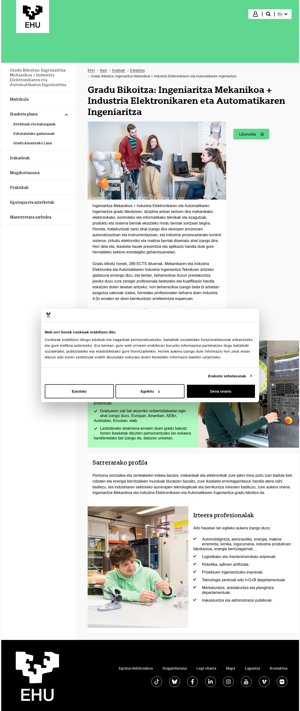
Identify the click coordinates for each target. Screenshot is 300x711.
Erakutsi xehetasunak (227, 376)
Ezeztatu (79, 391)
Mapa (230, 668)
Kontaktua (278, 668)
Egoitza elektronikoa (136, 668)
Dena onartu (220, 391)
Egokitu (150, 391)
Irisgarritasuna (174, 668)
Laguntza (252, 668)
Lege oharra (206, 668)
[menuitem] (282, 14)
